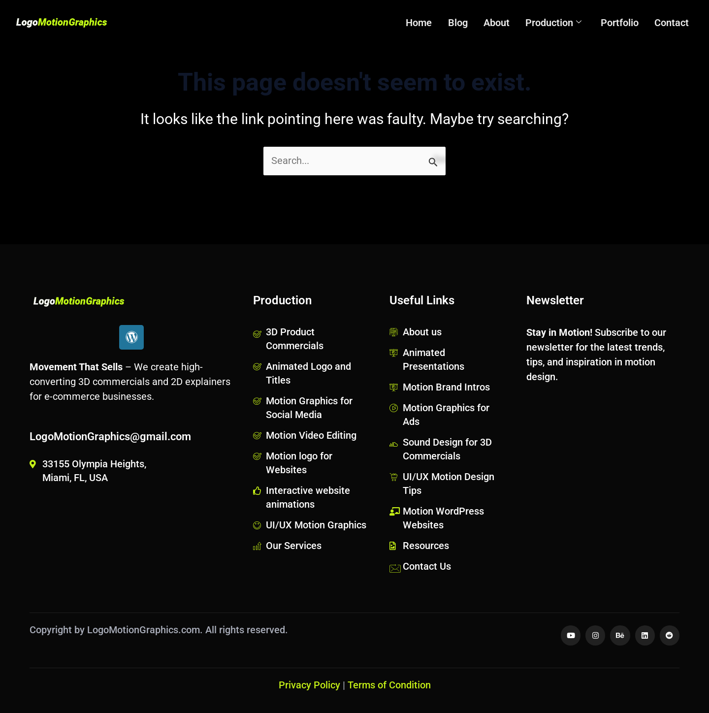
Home (425, 23)
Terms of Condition (389, 685)
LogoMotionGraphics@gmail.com (110, 436)
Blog (463, 23)
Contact (672, 23)
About (500, 23)
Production (556, 23)
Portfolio (621, 23)
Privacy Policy (309, 685)
